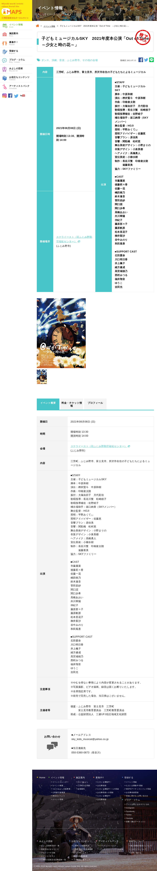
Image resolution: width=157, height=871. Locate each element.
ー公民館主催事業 (58, 792)
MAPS (11, 11)
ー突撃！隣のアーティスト (135, 822)
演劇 (54, 60)
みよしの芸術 (20, 69)
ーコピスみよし (82, 782)
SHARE (140, 60)
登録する (20, 52)
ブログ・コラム (20, 60)
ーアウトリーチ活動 (47, 853)
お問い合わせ (135, 853)
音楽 (61, 60)
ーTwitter (128, 815)
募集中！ (20, 43)
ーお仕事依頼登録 (131, 792)
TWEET (146, 60)
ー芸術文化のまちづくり (49, 849)
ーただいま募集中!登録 (133, 785)
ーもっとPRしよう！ (79, 853)
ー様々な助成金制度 (79, 856)
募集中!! (98, 777)
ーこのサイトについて (138, 849)
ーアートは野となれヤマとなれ (136, 804)
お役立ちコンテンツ (20, 78)
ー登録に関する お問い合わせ (136, 796)
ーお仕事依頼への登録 (104, 792)
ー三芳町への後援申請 (80, 846)
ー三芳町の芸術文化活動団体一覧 (52, 860)
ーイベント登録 (57, 799)
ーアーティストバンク (107, 846)
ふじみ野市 (73, 60)
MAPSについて (135, 841)
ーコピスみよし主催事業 (61, 789)
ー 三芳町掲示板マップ (80, 860)
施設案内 (20, 34)
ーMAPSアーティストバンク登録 (137, 789)
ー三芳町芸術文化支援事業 (82, 849)
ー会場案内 (80, 789)
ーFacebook (129, 811)
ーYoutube (128, 818)
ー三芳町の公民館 (83, 785)
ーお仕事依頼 (101, 785)
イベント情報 (20, 25)
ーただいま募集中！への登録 (107, 789)
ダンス (45, 60)
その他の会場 (90, 60)
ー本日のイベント (58, 796)
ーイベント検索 (57, 785)
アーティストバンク (20, 87)
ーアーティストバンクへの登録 (110, 849)
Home (41, 777)
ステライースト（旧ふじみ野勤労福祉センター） (99, 446)
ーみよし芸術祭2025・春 (49, 846)
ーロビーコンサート (47, 856)
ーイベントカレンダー (60, 782)
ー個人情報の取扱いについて (140, 846)
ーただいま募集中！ (104, 782)
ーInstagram (129, 808)
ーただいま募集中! (103, 796)
